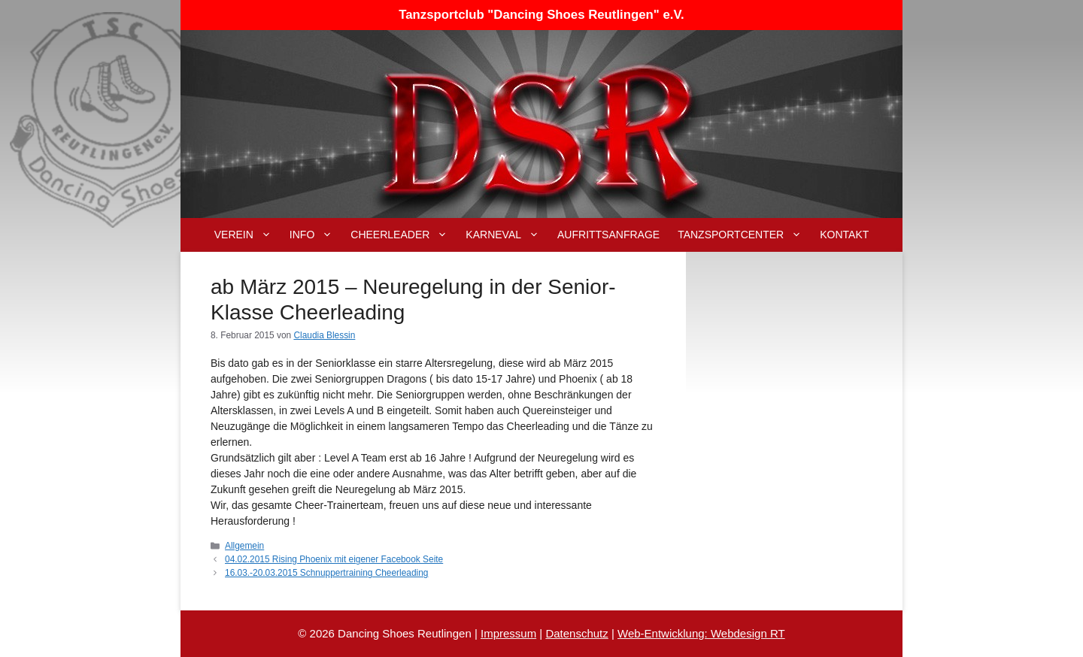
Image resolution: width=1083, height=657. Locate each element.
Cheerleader (403, 235)
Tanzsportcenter (744, 235)
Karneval (507, 235)
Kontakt (844, 235)
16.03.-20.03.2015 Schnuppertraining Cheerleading (326, 573)
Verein (247, 235)
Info (315, 235)
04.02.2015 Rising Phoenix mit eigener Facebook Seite (334, 559)
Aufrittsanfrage (608, 235)
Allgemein (244, 545)
